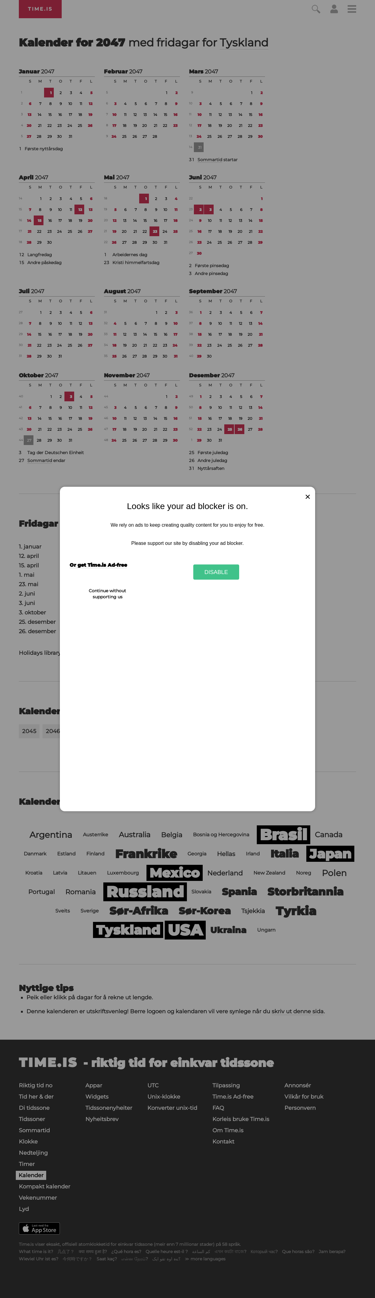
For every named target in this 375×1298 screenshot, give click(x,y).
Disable (216, 572)
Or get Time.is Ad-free (98, 565)
